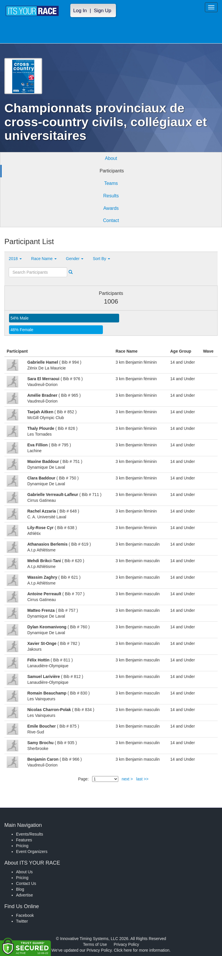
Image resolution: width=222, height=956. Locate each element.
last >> (142, 779)
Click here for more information (141, 950)
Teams (111, 183)
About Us (24, 872)
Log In (80, 10)
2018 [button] (15, 258)
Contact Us (26, 883)
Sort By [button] (101, 258)
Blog (20, 889)
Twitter (22, 921)
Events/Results (29, 834)
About (111, 158)
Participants (112, 170)
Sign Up (102, 10)
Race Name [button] (44, 258)
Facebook (25, 915)
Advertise (24, 895)
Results (111, 195)
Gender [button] (75, 258)
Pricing (22, 845)
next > (127, 779)
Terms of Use (95, 944)
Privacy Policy (126, 944)
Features (24, 840)
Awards (111, 208)
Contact (111, 220)
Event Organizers (31, 851)
